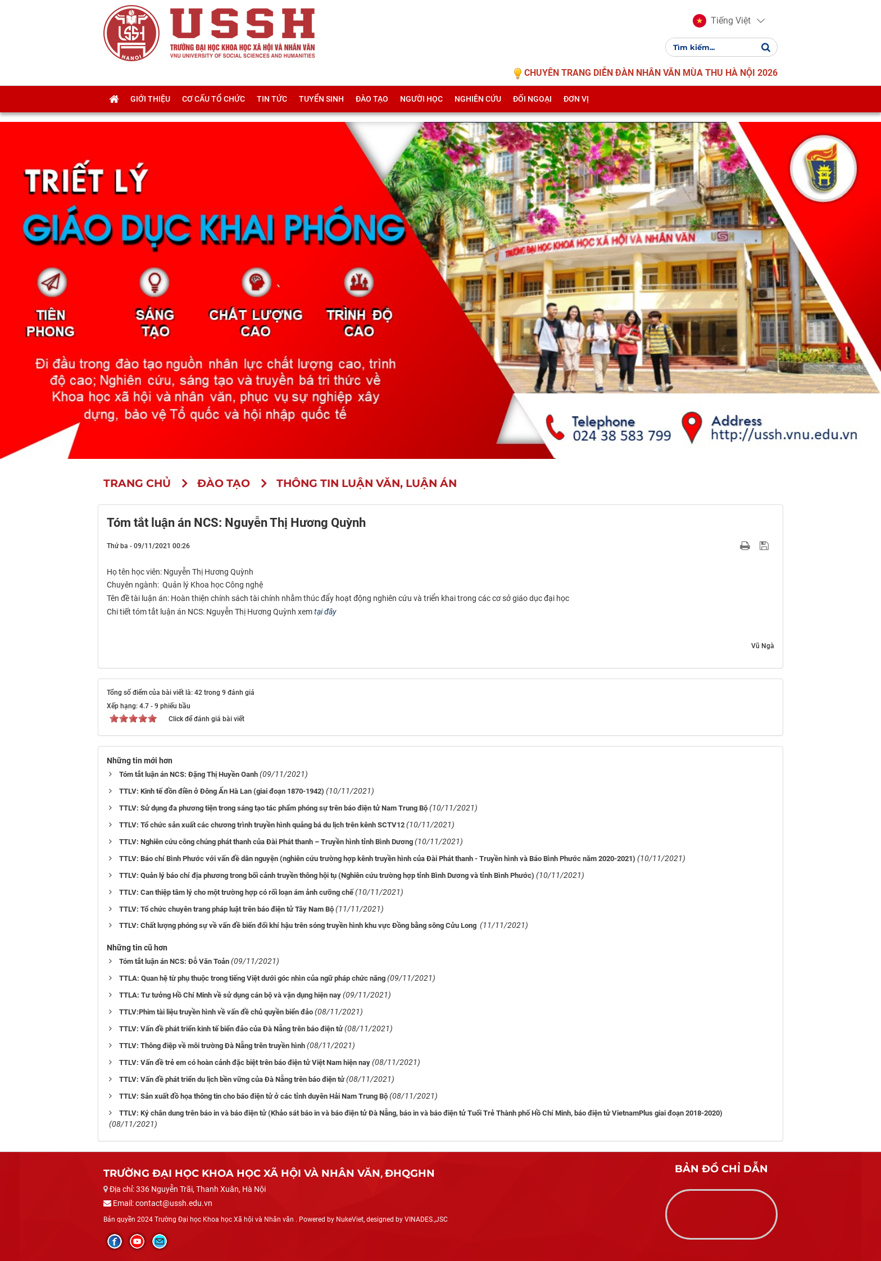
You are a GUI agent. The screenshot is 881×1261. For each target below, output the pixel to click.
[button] (722, 27)
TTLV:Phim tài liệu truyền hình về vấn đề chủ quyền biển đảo (216, 1012)
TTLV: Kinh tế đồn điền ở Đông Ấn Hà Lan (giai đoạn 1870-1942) (221, 791)
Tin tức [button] (272, 110)
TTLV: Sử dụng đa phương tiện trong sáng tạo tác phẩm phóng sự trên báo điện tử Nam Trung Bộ (273, 808)
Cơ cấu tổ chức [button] (213, 110)
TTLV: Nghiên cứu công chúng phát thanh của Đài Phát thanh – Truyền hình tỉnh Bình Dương (266, 841)
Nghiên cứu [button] (478, 110)
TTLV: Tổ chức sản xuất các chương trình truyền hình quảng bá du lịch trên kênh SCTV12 (262, 825)
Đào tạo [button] (372, 110)
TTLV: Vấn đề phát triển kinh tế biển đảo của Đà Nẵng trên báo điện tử (231, 1029)
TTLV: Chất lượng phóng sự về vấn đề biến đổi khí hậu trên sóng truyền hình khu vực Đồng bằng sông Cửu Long (298, 925)
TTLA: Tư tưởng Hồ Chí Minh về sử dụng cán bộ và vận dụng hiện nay (230, 995)
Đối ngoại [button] (532, 110)
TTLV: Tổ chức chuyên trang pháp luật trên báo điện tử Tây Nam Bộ (226, 909)
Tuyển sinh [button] (321, 110)
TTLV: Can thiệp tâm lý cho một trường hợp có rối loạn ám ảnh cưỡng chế (236, 892)
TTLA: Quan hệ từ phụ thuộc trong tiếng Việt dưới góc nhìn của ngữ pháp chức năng (252, 978)
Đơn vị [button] (576, 110)
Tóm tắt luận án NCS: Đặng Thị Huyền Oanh (188, 774)
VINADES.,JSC (426, 1219)
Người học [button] (421, 110)
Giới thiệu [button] (150, 110)
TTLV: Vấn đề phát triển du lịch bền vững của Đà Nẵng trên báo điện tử (231, 1079)
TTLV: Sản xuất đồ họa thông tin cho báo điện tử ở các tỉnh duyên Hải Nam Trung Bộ (253, 1096)
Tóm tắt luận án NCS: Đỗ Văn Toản (174, 961)
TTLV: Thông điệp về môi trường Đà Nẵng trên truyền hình (212, 1045)
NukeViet (350, 1219)
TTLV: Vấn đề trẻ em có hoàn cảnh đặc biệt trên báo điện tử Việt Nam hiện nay (244, 1062)
